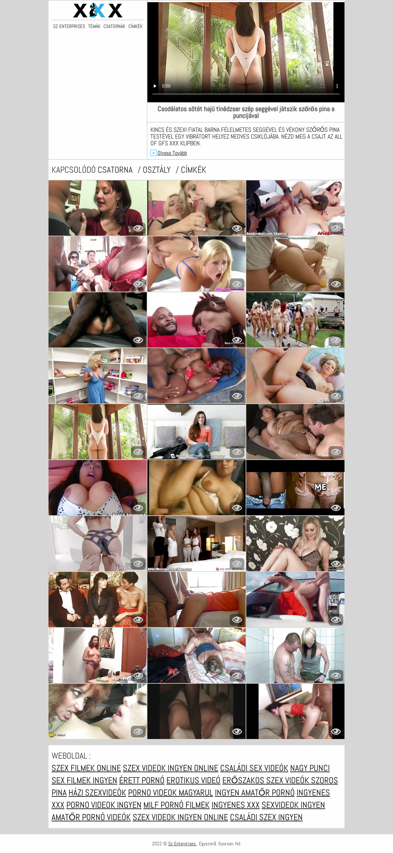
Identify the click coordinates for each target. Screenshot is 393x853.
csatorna (116, 169)
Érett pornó (142, 780)
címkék (193, 169)
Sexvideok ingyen (293, 805)
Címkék (135, 26)
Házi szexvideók (97, 792)
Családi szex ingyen (266, 817)
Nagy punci (310, 768)
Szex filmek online (86, 768)
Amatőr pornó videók (91, 817)
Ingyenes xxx (236, 805)
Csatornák (114, 26)
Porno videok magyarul (170, 792)
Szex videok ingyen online (170, 768)
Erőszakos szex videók (266, 780)
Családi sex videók (254, 768)
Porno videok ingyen (104, 805)
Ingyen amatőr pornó (255, 792)
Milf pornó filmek (176, 805)
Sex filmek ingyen (84, 780)
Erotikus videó (193, 780)
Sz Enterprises (69, 26)
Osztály (158, 169)
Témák (94, 26)
